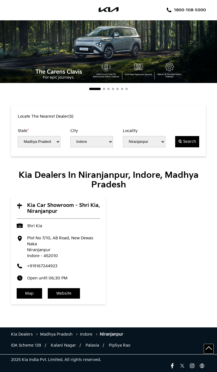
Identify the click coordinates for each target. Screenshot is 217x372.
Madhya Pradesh (56, 334)
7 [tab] (126, 89)
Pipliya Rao (119, 345)
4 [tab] (113, 89)
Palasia (92, 345)
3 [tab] (108, 89)
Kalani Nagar (63, 345)
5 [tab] (117, 89)
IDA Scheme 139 (26, 345)
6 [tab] (122, 89)
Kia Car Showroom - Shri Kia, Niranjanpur (63, 208)
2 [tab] (104, 89)
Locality (130, 131)
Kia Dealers (22, 334)
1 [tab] (95, 89)
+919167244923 (42, 266)
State (23, 130)
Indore (86, 334)
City (74, 131)
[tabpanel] (108, 51)
